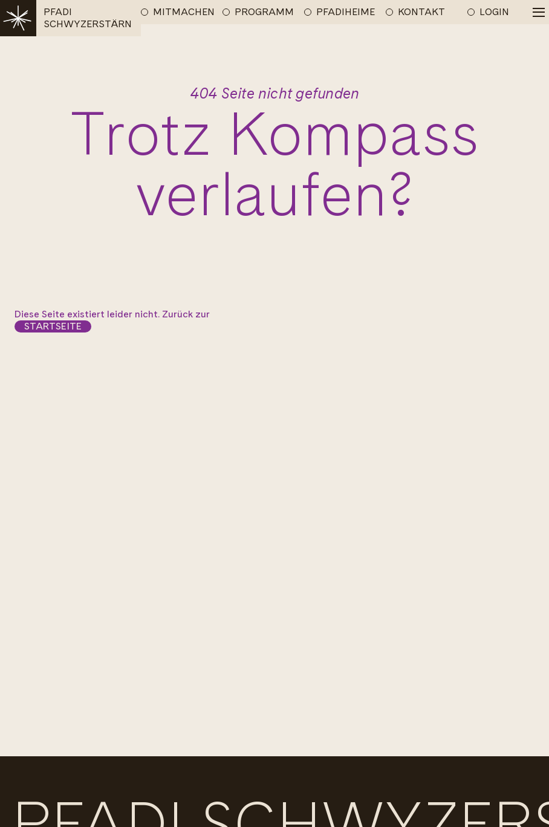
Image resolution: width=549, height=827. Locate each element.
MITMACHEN (184, 12)
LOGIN (494, 12)
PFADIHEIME (345, 12)
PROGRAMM (264, 12)
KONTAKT (421, 12)
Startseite (53, 326)
